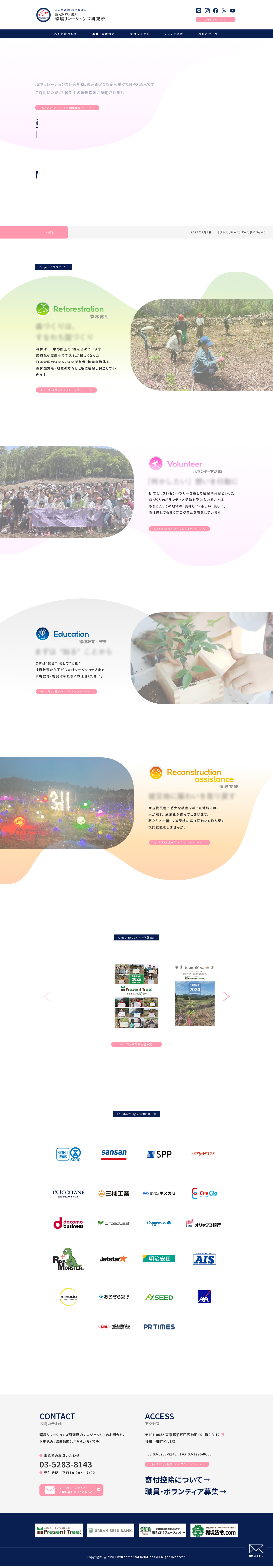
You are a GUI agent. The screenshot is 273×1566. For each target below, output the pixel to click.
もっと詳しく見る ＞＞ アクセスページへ (177, 1464)
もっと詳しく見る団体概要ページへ (67, 107)
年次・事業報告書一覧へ (137, 1044)
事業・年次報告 (103, 34)
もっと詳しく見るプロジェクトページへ (66, 390)
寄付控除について (177, 1479)
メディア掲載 (173, 34)
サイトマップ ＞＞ (215, 19)
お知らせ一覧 (208, 34)
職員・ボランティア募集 (185, 1491)
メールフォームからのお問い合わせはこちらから (72, 1490)
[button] (226, 997)
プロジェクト (140, 34)
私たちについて (65, 34)
